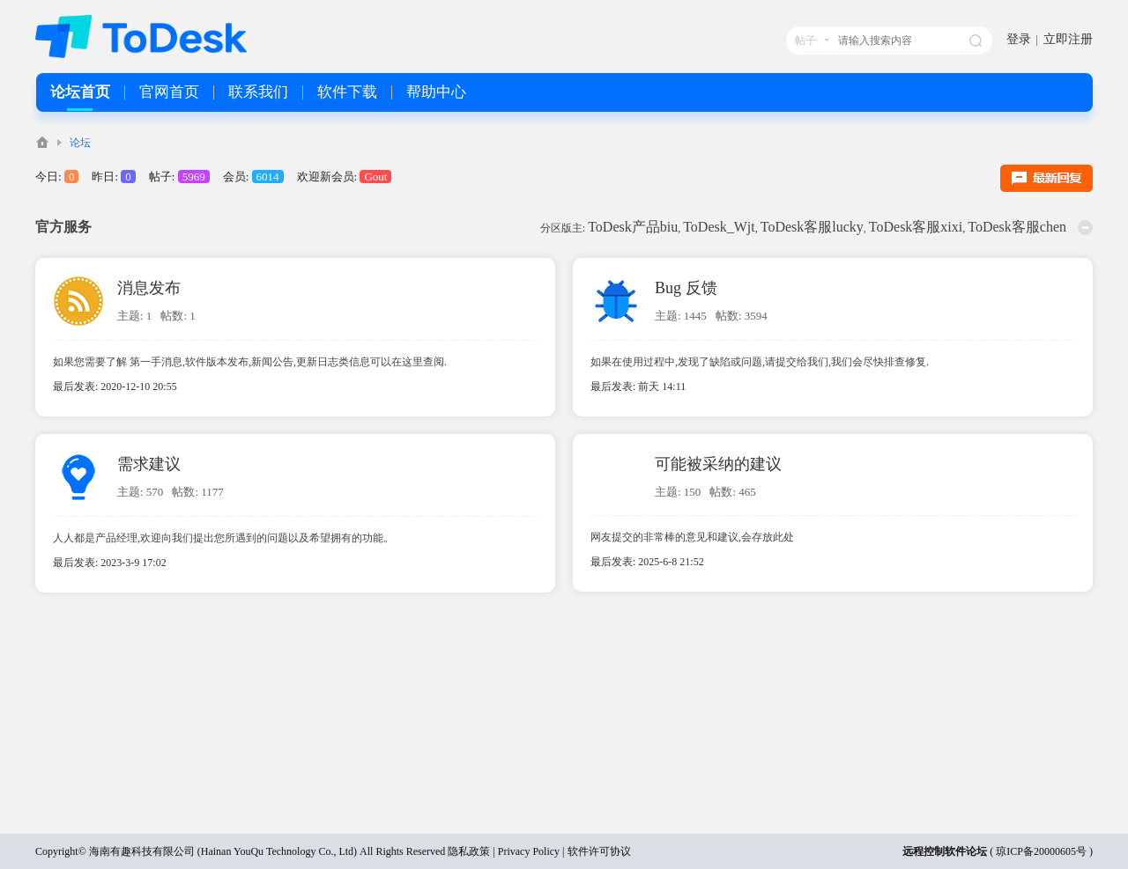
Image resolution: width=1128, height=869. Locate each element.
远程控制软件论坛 (944, 851)
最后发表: (638, 386)
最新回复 (1046, 178)
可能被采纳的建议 (718, 464)
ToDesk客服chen (1017, 226)
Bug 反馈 (686, 288)
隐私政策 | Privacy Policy (504, 851)
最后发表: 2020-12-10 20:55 (115, 386)
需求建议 (149, 464)
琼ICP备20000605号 (1041, 851)
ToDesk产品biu (633, 226)
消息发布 (149, 288)
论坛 (80, 142)
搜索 (975, 40)
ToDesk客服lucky (812, 226)
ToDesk (42, 142)
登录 (1018, 39)
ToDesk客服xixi (915, 226)
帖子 (805, 40)
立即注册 (1068, 39)
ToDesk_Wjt (719, 226)
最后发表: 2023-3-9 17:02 (110, 562)
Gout (375, 176)
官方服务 (63, 226)
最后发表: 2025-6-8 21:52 (647, 562)
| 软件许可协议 (595, 851)
